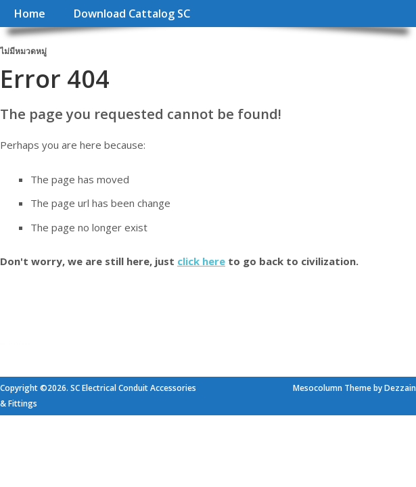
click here (201, 261)
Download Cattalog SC (131, 13)
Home (29, 13)
